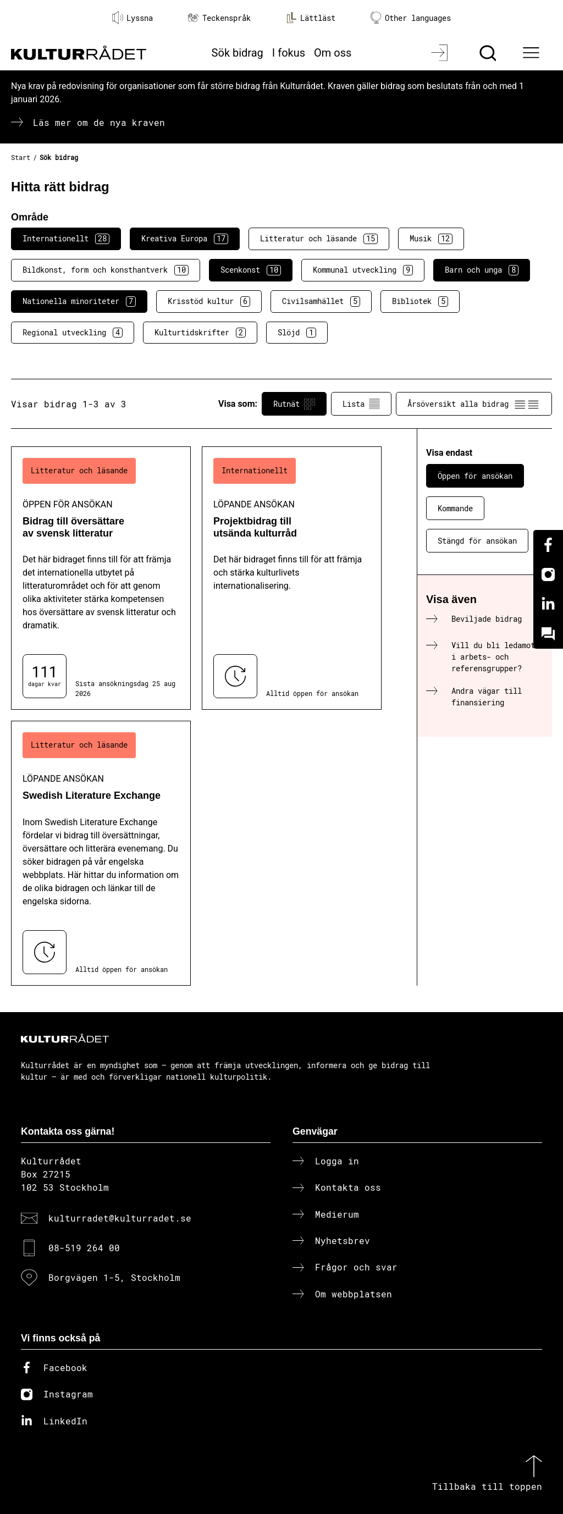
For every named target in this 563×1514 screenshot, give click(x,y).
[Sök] (489, 53)
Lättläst (310, 17)
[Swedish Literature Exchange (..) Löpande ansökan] (101, 853)
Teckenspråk (219, 18)
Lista (361, 404)
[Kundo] (548, 634)
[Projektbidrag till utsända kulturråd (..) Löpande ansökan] (292, 578)
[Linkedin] (548, 604)
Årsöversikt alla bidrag (473, 404)
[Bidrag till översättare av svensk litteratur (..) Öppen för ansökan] (101, 578)
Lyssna (132, 17)
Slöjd (297, 332)
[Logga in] (441, 53)
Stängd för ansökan (477, 540)
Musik (431, 238)
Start (20, 157)
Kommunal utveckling (363, 269)
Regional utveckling (73, 332)
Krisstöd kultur (209, 301)
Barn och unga (481, 269)
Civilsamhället (321, 301)
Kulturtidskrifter (200, 332)
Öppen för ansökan (475, 476)
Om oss (332, 52)
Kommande (455, 508)
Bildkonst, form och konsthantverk (106, 269)
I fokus (288, 52)
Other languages (411, 18)
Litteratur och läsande (319, 238)
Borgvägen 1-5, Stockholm (114, 1277)
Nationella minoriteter (79, 301)
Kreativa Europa (184, 238)
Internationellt (66, 238)
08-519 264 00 (84, 1247)
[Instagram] (548, 574)
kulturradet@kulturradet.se (119, 1218)
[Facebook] (548, 545)
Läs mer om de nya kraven (99, 122)
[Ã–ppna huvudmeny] (533, 53)
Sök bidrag (237, 52)
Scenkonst (250, 269)
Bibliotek (420, 301)
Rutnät (294, 404)
